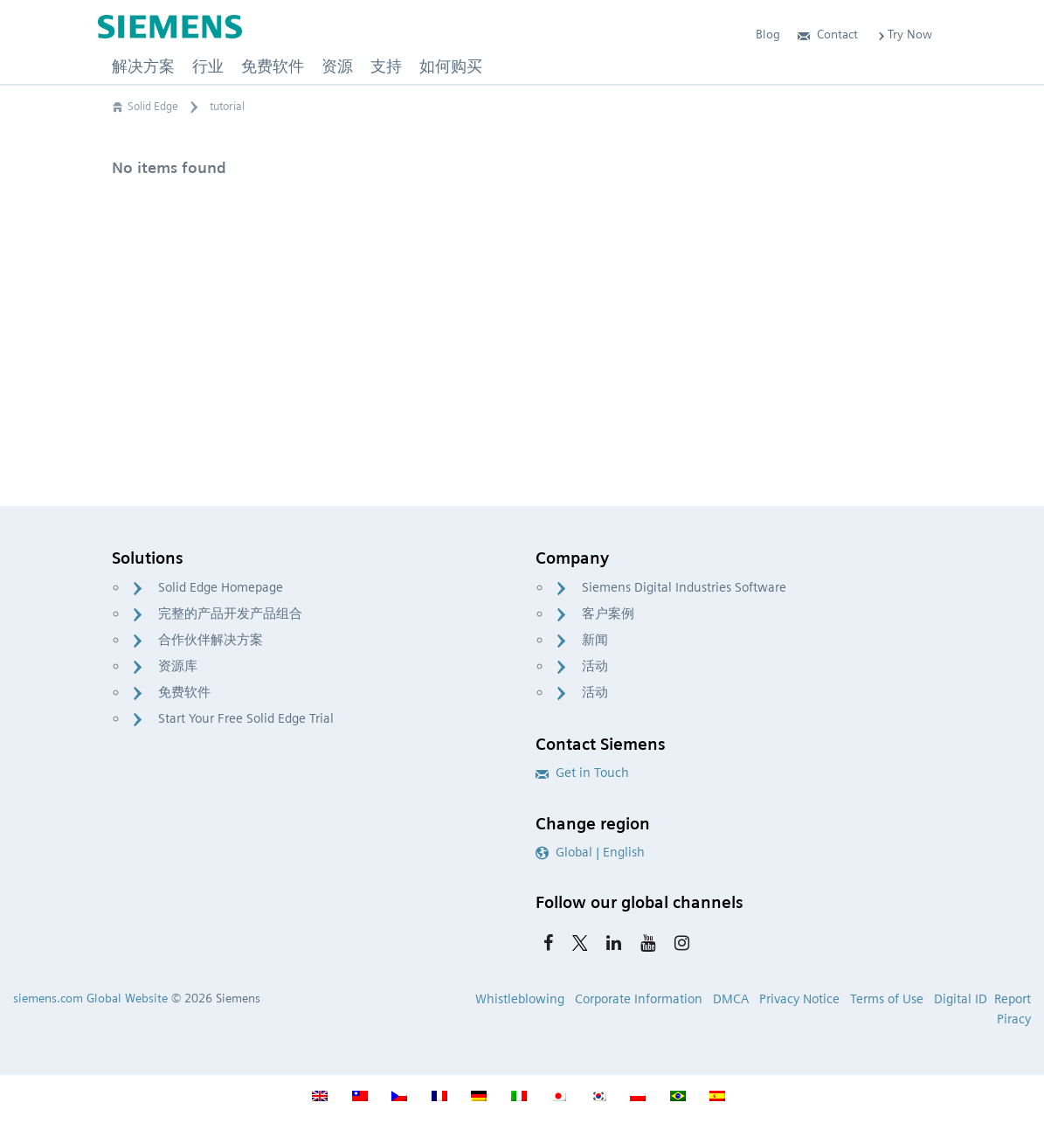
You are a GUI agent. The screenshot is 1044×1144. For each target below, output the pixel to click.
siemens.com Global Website (90, 998)
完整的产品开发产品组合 (230, 613)
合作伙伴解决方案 (210, 640)
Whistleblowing (519, 999)
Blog (768, 34)
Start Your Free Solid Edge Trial (246, 718)
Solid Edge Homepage (220, 587)
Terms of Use (886, 999)
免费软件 (184, 692)
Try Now (903, 34)
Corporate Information (638, 999)
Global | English (590, 852)
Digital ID (960, 999)
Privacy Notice (799, 999)
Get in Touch (582, 772)
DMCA (731, 999)
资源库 (177, 666)
